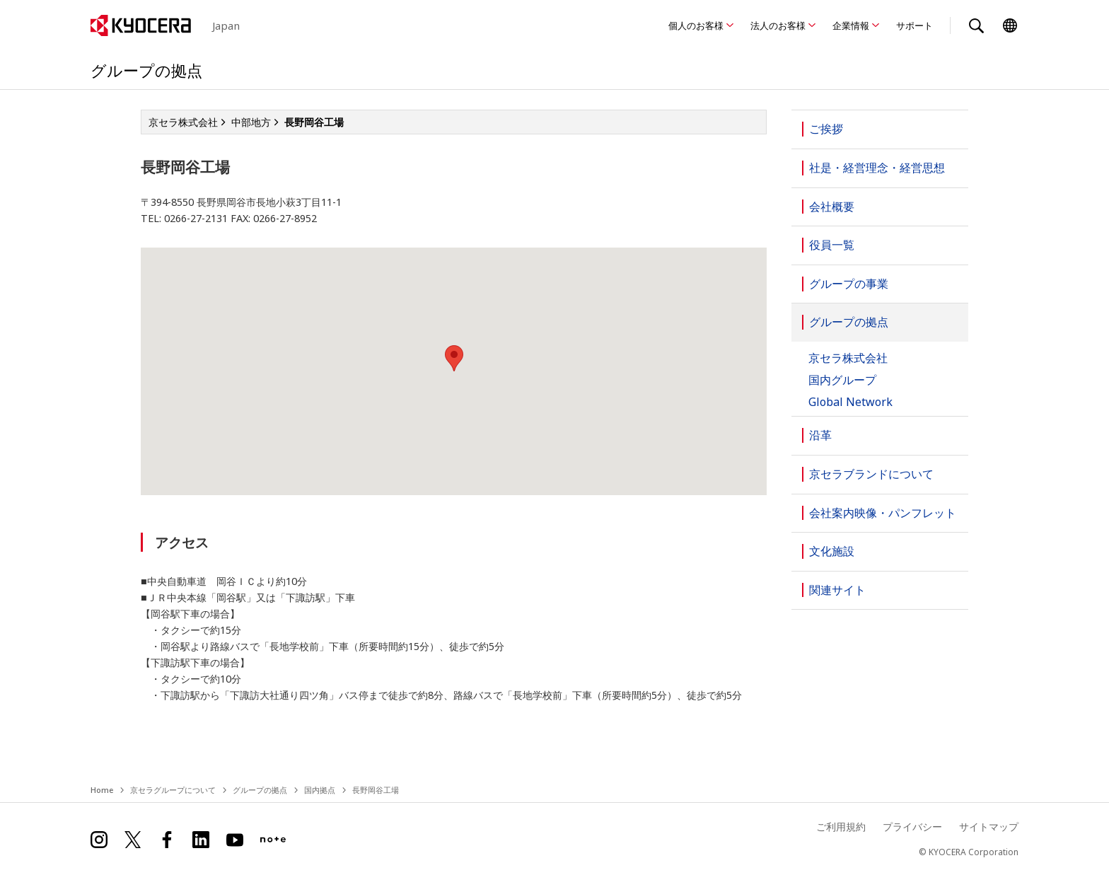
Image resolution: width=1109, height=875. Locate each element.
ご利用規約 (841, 826)
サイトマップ (988, 826)
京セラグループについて (173, 789)
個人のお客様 (696, 25)
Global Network (850, 402)
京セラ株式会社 (848, 358)
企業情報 (850, 25)
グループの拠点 (260, 789)
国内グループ (842, 380)
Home (102, 789)
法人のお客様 (778, 25)
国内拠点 (319, 789)
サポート (914, 25)
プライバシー (912, 826)
